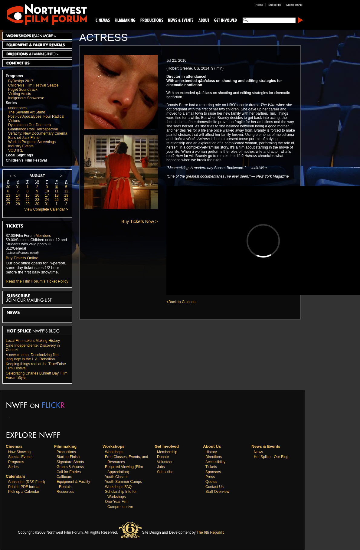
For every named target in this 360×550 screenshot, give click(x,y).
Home (259, 4)
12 (66, 191)
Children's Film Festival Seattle (33, 85)
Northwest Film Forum (44, 14)
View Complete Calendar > (46, 209)
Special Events (20, 457)
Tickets (211, 467)
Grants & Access (70, 467)
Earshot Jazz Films (23, 138)
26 (66, 200)
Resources (65, 491)
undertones (17, 108)
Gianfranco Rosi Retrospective (33, 129)
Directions (213, 457)
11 (56, 191)
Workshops (114, 452)
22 (27, 200)
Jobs (161, 467)
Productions (66, 452)
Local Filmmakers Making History (33, 341)
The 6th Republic (210, 532)
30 (8, 187)
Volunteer (164, 462)
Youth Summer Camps (123, 482)
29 (27, 204)
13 (8, 195)
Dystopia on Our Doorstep (29, 125)
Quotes (211, 482)
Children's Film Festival (26, 160)
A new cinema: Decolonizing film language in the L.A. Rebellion (32, 357)
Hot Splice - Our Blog (271, 457)
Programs (14, 76)
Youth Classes (116, 477)
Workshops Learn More (37, 35)
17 (47, 195)
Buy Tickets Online (22, 258)
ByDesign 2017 (20, 81)
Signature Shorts (70, 462)
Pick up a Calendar (23, 491)
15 (27, 195)
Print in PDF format (23, 487)
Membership (167, 452)
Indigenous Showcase (26, 98)
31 (18, 187)
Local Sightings (19, 155)
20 (8, 200)
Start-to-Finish (68, 457)
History (211, 452)
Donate (163, 457)
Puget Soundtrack (23, 89)
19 (66, 195)
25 (56, 200)
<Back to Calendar (181, 302)
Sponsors (213, 472)
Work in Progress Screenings (32, 142)
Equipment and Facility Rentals (37, 44)
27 (8, 204)
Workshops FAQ (118, 487)
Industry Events (21, 146)
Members (43, 236)
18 (56, 195)
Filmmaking (124, 19)
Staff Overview (217, 491)
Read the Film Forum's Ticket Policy (37, 281)
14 (18, 195)
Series (11, 103)
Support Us (224, 19)
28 (18, 204)
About (203, 19)
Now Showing (19, 452)
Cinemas (103, 19)
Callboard (64, 477)
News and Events (181, 19)
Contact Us (37, 63)
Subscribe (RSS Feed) (26, 482)
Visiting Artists (19, 94)
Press (210, 477)
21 (18, 200)
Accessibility (215, 462)
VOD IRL (15, 150)
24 (47, 200)
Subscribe (165, 472)
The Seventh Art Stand (26, 112)
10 (47, 191)
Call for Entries (69, 472)
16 (37, 195)
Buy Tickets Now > (139, 221)
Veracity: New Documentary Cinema (37, 133)
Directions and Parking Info (37, 54)
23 (37, 200)
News (258, 452)
